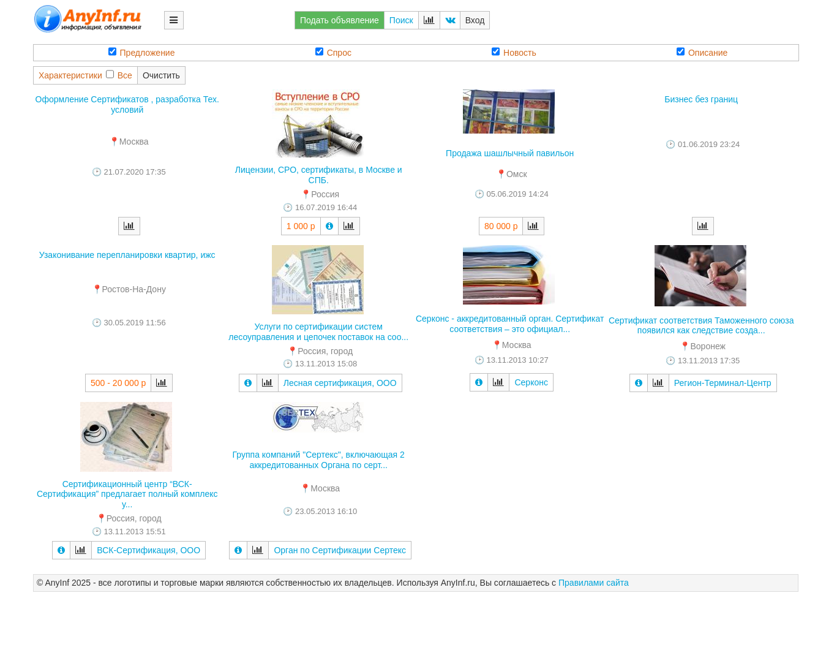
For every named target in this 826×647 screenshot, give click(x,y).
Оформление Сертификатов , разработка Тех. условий (127, 104)
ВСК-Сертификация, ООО (148, 550)
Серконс (530, 382)
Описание (702, 52)
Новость (514, 52)
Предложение (141, 52)
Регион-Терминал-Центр (723, 383)
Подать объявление (339, 20)
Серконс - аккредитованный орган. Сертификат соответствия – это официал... (510, 324)
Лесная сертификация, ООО (340, 383)
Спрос (333, 52)
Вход (475, 20)
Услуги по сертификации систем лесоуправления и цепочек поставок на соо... (318, 332)
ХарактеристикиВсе (85, 75)
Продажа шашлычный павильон (510, 153)
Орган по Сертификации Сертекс (340, 550)
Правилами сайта (593, 583)
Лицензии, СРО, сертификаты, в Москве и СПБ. (318, 175)
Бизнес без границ (701, 99)
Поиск (401, 20)
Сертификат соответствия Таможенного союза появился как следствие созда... (701, 326)
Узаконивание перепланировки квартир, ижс (127, 255)
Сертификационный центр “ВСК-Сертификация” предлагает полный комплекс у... (127, 494)
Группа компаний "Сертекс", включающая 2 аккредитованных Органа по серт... (319, 460)
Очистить (161, 75)
